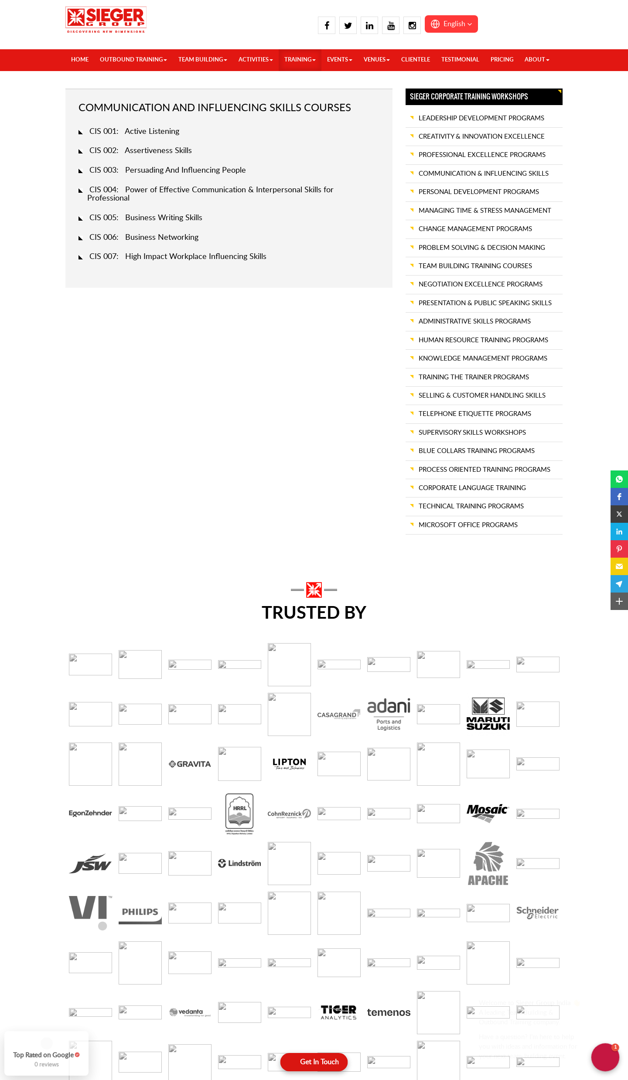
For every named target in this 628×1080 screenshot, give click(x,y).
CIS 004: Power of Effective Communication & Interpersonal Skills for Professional (210, 194)
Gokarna (260, 1021)
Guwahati (510, 1055)
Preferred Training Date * (433, 792)
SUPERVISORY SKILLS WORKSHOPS (472, 432)
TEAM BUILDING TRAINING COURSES (475, 266)
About (537, 60)
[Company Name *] (145, 809)
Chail (89, 1043)
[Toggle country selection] (413, 770)
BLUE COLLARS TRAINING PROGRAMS (477, 451)
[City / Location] (311, 809)
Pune (504, 986)
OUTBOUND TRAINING (133, 60)
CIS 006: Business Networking (143, 238)
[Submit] (314, 916)
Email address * (255, 753)
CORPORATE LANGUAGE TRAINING (472, 488)
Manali (175, 1021)
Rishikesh (178, 1066)
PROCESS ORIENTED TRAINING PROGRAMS (484, 470)
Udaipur (508, 1021)
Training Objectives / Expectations (282, 871)
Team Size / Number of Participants (115, 831)
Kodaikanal (263, 1066)
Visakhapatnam (352, 1009)
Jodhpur (425, 1043)
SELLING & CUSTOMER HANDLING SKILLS (482, 395)
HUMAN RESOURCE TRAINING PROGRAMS (483, 340)
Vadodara (510, 1032)
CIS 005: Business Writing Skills (145, 218)
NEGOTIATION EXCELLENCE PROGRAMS (481, 284)
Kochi (256, 1055)
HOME (80, 60)
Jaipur (422, 1021)
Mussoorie (180, 1032)
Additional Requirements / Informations (454, 871)
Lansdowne (181, 998)
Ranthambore (515, 1009)
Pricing (502, 60)
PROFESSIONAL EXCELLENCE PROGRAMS (482, 155)
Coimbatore (265, 986)
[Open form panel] (314, 1062)
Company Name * (90, 792)
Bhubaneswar (350, 1055)
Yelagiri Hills (347, 1032)
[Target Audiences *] (145, 888)
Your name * (82, 753)
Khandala (427, 1055)
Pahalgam (179, 1055)
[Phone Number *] (492, 770)
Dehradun (96, 1066)
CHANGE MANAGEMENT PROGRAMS (475, 229)
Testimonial (460, 60)
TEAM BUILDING (202, 60)
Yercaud (342, 1043)
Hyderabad (264, 1043)
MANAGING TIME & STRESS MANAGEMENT (485, 211)
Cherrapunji (513, 1043)
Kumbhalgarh (432, 1066)
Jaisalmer (426, 1032)
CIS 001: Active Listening (134, 132)
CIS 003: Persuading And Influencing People (167, 170)
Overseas (96, 986)
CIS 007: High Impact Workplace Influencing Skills (177, 257)
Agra (89, 1009)
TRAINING (300, 60)
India (89, 998)
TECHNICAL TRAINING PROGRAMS (471, 506)
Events (339, 60)
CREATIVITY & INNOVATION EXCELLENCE (482, 136)
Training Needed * (259, 831)
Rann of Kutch (517, 998)
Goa (420, 998)
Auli (88, 1021)
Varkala (341, 998)
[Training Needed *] (311, 849)
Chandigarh (98, 1032)
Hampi (257, 1032)
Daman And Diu (436, 986)
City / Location (255, 792)
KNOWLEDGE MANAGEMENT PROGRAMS (483, 358)
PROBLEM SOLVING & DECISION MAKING (482, 248)
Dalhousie (96, 1055)
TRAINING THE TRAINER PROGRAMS (474, 377)
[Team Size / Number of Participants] (145, 849)
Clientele (415, 60)
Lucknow (178, 1009)
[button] (451, 24)
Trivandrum (346, 986)
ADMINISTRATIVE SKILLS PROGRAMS (475, 321)
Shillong (508, 1066)
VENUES (377, 60)
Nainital (176, 1043)
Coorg (257, 998)
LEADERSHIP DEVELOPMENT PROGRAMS (481, 118)
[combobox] (477, 849)
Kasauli (175, 986)
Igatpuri (424, 1009)
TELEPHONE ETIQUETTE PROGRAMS (475, 414)
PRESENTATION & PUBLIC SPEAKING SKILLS (485, 303)
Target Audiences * (91, 871)
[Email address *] (311, 770)
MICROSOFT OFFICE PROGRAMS (468, 525)
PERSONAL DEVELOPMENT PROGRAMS (479, 192)
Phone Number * (421, 753)
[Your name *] (145, 770)
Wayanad (344, 1021)
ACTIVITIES (256, 60)
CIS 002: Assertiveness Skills (140, 151)
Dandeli (259, 1009)
